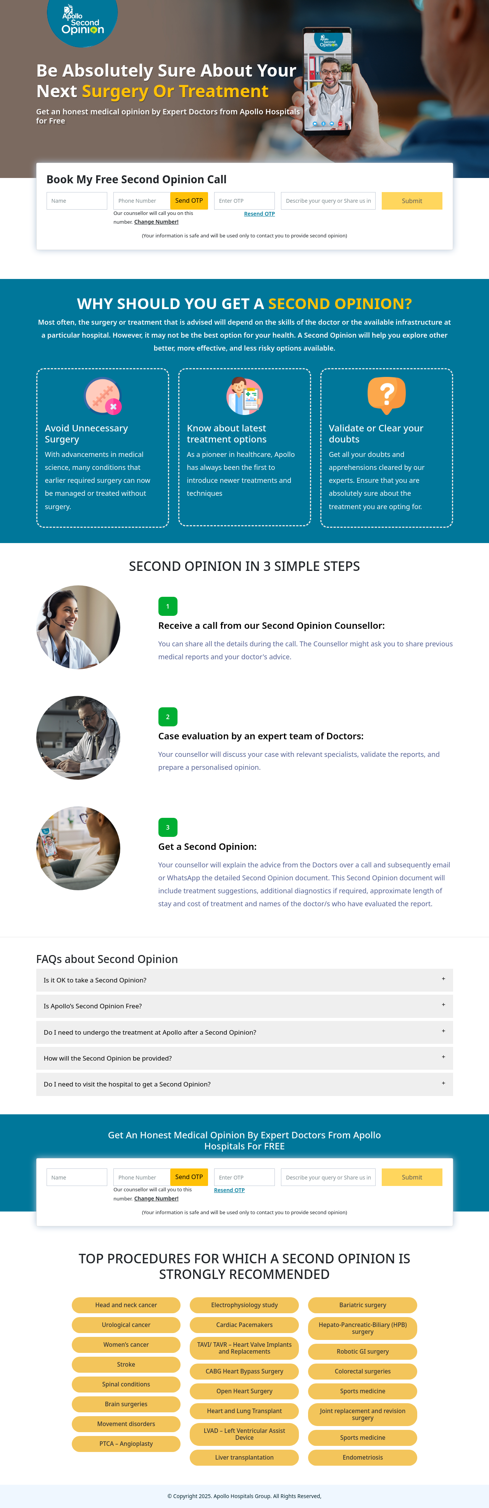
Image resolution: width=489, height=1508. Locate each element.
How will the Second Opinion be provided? (108, 1058)
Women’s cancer (126, 1345)
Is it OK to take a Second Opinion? (95, 980)
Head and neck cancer (126, 1305)
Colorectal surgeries (363, 1371)
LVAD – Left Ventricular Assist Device (244, 1434)
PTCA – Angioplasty (126, 1444)
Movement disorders (126, 1424)
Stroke (126, 1365)
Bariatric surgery (362, 1305)
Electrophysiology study (244, 1305)
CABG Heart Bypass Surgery (244, 1371)
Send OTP (189, 200)
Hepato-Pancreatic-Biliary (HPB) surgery (363, 1328)
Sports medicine (362, 1391)
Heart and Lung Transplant (244, 1411)
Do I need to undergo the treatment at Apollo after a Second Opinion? (150, 1032)
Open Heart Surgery (244, 1391)
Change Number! (156, 221)
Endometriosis (363, 1458)
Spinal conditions (126, 1384)
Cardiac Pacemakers (244, 1325)
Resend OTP (259, 213)
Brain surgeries (126, 1404)
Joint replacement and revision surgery (363, 1414)
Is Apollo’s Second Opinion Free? (93, 1006)
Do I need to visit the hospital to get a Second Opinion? (127, 1084)
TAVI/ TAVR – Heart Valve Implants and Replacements (244, 1348)
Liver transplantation (244, 1458)
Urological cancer (126, 1325)
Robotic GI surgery (363, 1352)
